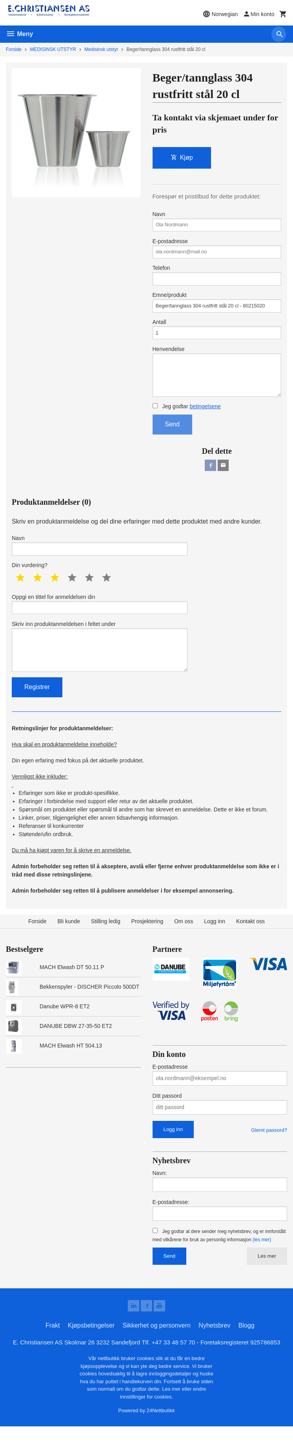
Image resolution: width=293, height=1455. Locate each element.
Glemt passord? (269, 1157)
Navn (217, 223)
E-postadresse (217, 252)
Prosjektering (147, 948)
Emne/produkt (217, 310)
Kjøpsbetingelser (91, 1353)
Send (172, 440)
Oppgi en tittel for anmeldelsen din (99, 624)
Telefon (217, 281)
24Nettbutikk (161, 1439)
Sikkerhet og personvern (156, 1353)
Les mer (267, 1283)
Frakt (52, 1353)
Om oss (183, 948)
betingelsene (204, 423)
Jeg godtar (187, 423)
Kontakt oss (250, 948)
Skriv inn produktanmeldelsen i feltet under (99, 670)
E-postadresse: (171, 1229)
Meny (19, 34)
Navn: (160, 1200)
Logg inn (214, 948)
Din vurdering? (29, 585)
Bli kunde (69, 948)
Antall (217, 339)
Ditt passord (167, 1122)
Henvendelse (217, 385)
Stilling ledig (105, 948)
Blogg (246, 1353)
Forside (14, 49)
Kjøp (182, 157)
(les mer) (262, 1266)
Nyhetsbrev (214, 1353)
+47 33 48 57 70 (174, 1371)
